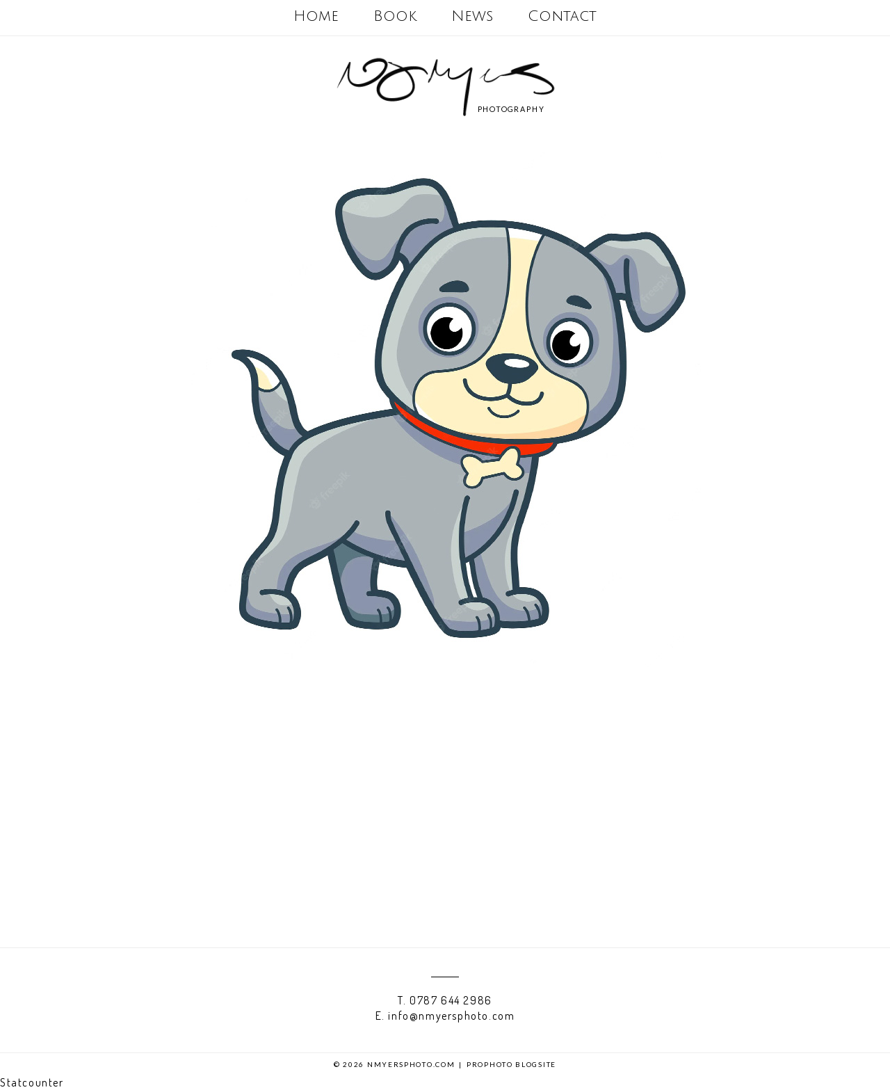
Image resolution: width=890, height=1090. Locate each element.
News (472, 16)
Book (394, 16)
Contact (562, 16)
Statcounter (32, 1082)
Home (316, 16)
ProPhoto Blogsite (511, 1064)
